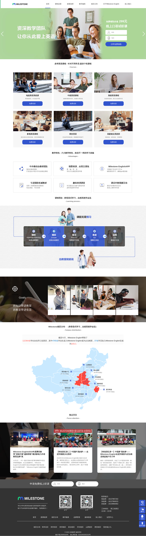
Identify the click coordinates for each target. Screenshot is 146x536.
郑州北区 (45, 527)
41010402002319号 (84, 534)
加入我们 (128, 4)
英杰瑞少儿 (107, 527)
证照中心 (110, 517)
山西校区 (89, 527)
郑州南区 (63, 527)
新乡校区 (71, 527)
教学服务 (82, 4)
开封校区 (80, 527)
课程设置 (58, 4)
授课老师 (70, 4)
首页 (47, 4)
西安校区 (98, 527)
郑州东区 (54, 527)
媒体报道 (88, 517)
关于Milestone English (111, 4)
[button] (71, 57)
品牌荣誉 (77, 517)
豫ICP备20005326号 (61, 534)
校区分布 (94, 4)
